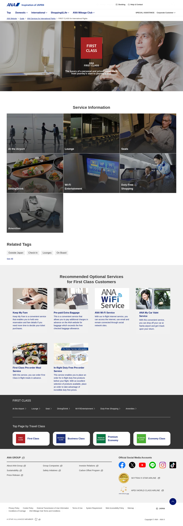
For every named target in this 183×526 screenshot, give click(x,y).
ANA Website (12, 19)
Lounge (36, 408)
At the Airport (20, 408)
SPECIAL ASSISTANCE (145, 13)
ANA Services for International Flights (41, 19)
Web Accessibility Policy (115, 508)
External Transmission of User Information (53, 508)
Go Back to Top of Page (172, 501)
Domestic (20, 12)
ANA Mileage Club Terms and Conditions (44, 511)
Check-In (33, 253)
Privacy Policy (14, 508)
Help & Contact (135, 5)
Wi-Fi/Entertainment (85, 408)
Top (9, 12)
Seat (49, 408)
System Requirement (94, 508)
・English (105, 4)
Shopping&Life (59, 12)
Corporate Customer (165, 13)
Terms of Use (77, 508)
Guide (22, 19)
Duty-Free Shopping (110, 408)
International (38, 12)
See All (10, 259)
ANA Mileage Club (82, 12)
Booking (120, 5)
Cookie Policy (28, 508)
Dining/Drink (64, 408)
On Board (61, 253)
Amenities (131, 408)
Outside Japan (15, 253)
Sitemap (131, 508)
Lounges (47, 253)
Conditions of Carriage (17, 511)
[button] (172, 4)
